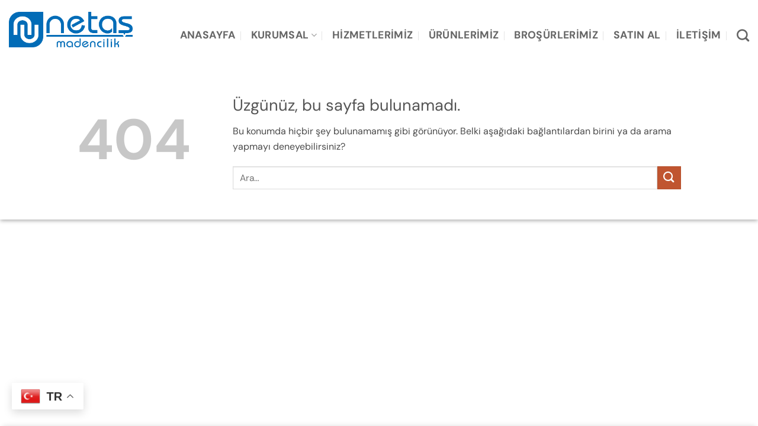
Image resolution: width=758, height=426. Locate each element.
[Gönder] (669, 177)
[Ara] (743, 35)
